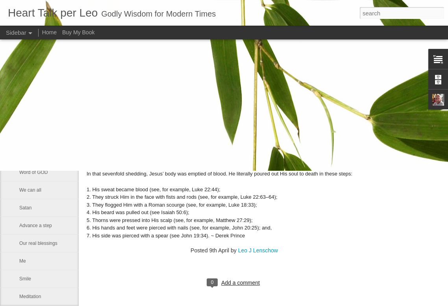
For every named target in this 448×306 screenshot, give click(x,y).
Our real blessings (38, 243)
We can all (30, 190)
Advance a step (35, 225)
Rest (24, 154)
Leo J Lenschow (258, 250)
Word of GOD (33, 172)
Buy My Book (78, 32)
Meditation (30, 296)
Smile (25, 279)
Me (22, 261)
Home (49, 32)
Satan (25, 208)
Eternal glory (32, 137)
